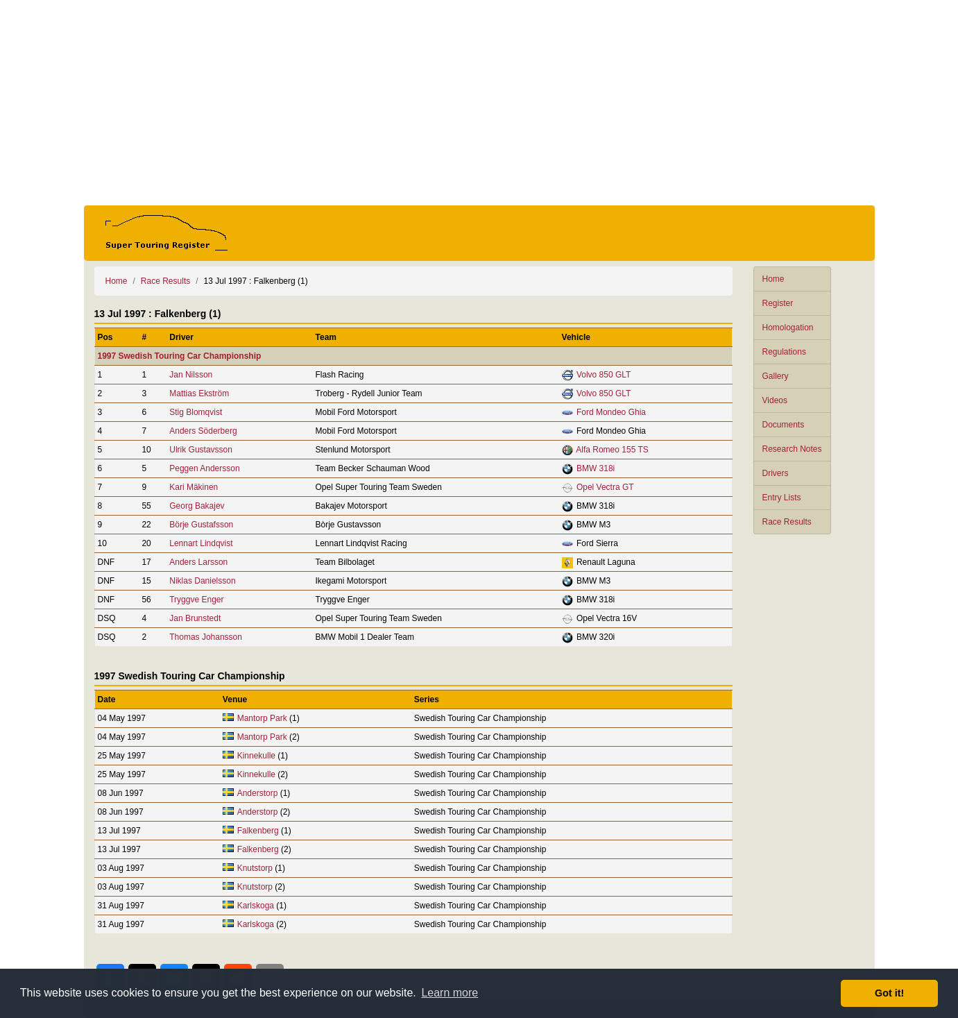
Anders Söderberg (203, 431)
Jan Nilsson (190, 375)
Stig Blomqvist (195, 412)
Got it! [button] (889, 993)
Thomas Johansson (205, 637)
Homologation (788, 327)
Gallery (775, 376)
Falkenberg (258, 830)
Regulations (784, 352)
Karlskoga (255, 905)
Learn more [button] (449, 993)
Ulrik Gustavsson (200, 450)
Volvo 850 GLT (603, 375)
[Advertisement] (479, 103)
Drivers (775, 473)
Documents (783, 425)
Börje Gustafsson (201, 524)
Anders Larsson (198, 562)
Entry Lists (781, 497)
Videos (774, 400)
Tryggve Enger (196, 599)
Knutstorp (255, 868)
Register (778, 303)
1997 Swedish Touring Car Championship (180, 356)
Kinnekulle (256, 756)
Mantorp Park (262, 718)
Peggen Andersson (204, 468)
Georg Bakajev (196, 506)
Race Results (787, 522)
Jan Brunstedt (195, 618)
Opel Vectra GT (605, 487)
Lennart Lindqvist (200, 543)
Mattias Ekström (199, 393)
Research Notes (792, 449)
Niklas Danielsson (202, 581)
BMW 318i (595, 468)
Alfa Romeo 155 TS (612, 450)
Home (773, 279)
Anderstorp (257, 793)
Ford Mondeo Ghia (611, 412)
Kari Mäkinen (193, 487)
